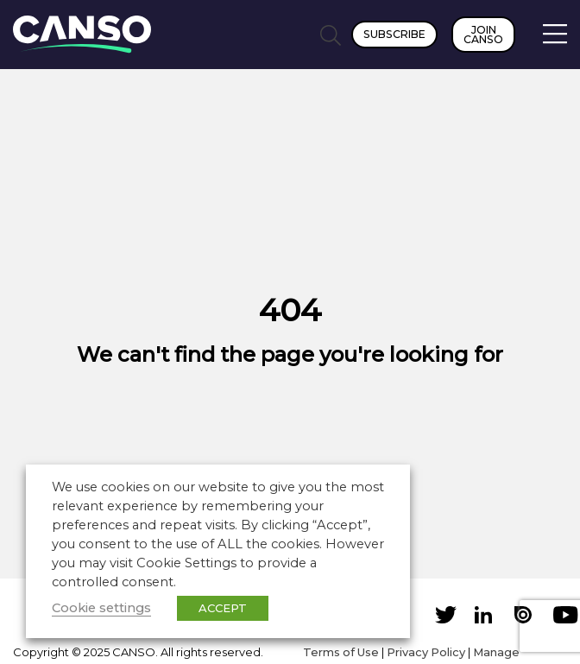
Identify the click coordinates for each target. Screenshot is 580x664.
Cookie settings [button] (101, 608)
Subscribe (394, 34)
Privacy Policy (426, 652)
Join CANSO (483, 34)
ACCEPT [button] (223, 608)
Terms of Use (341, 652)
